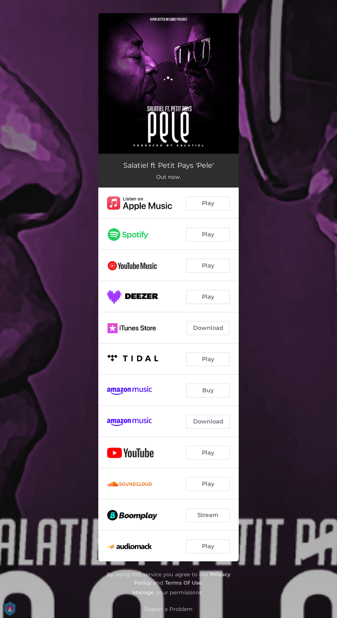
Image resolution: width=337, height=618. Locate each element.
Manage (143, 592)
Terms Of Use (183, 582)
